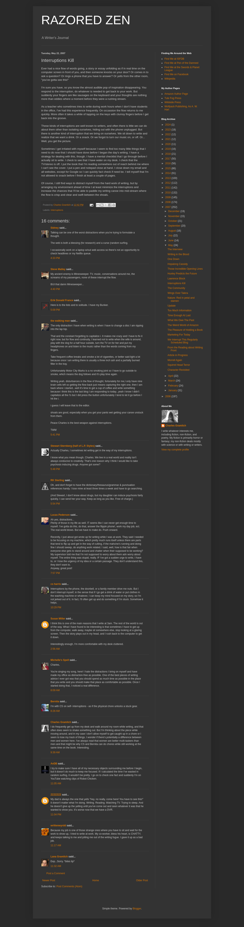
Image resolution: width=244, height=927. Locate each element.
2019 (168, 148)
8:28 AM (55, 711)
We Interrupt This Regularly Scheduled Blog (183, 341)
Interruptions (57, 210)
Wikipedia (169, 78)
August (172, 230)
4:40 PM (55, 289)
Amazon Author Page (176, 93)
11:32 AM (56, 866)
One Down (173, 259)
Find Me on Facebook (176, 74)
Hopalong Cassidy (178, 264)
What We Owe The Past (181, 320)
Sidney (55, 227)
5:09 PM (55, 309)
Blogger (137, 908)
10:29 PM (56, 607)
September (174, 225)
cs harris (56, 584)
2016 (168, 163)
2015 (168, 168)
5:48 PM (55, 469)
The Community (176, 288)
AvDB (54, 763)
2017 (168, 158)
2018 (168, 153)
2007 (168, 207)
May (171, 245)
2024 (168, 124)
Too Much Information (179, 310)
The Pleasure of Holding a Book (185, 329)
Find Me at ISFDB (174, 58)
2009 (168, 197)
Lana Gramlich (59, 856)
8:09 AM (55, 690)
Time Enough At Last (179, 315)
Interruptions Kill (176, 283)
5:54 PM (55, 503)
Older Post (142, 880)
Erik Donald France (62, 300)
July (170, 235)
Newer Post (48, 880)
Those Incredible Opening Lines (185, 268)
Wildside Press (172, 102)
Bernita (55, 701)
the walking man (60, 320)
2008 (168, 202)
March (172, 380)
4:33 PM (55, 258)
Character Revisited (178, 369)
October (173, 221)
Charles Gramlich (61, 722)
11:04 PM (56, 814)
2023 (168, 129)
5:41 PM (55, 434)
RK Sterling (57, 480)
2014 (168, 173)
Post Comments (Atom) (69, 886)
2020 (168, 144)
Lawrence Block (176, 278)
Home (95, 880)
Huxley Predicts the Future (182, 273)
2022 (168, 134)
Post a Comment (55, 873)
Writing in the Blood (178, 254)
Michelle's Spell (60, 660)
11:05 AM (56, 783)
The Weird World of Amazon (183, 325)
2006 (168, 396)
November (174, 216)
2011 (168, 187)
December (174, 211)
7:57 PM (55, 573)
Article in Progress (178, 355)
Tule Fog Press (172, 98)
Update (172, 305)
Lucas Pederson (60, 514)
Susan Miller (58, 618)
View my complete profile (175, 449)
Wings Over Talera (178, 293)
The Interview (175, 249)
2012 (168, 182)
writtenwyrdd (58, 825)
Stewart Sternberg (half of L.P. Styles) (73, 445)
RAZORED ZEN (85, 20)
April (171, 375)
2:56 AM (55, 648)
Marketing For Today (179, 334)
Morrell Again (175, 360)
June (171, 240)
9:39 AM (55, 752)
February (173, 385)
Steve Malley (58, 269)
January (173, 390)
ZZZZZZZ (56, 794)
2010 (168, 192)
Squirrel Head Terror (179, 364)
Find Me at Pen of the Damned (181, 63)
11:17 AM (56, 845)
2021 (168, 139)
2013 (168, 178)
